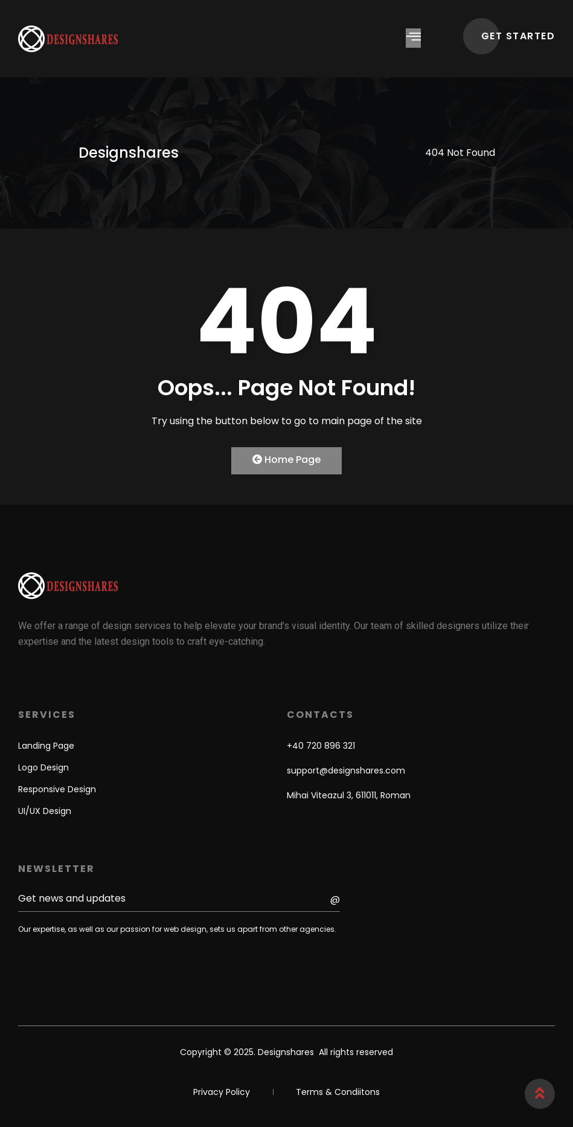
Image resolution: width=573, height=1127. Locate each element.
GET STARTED (518, 36)
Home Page (286, 460)
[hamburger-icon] (413, 38)
